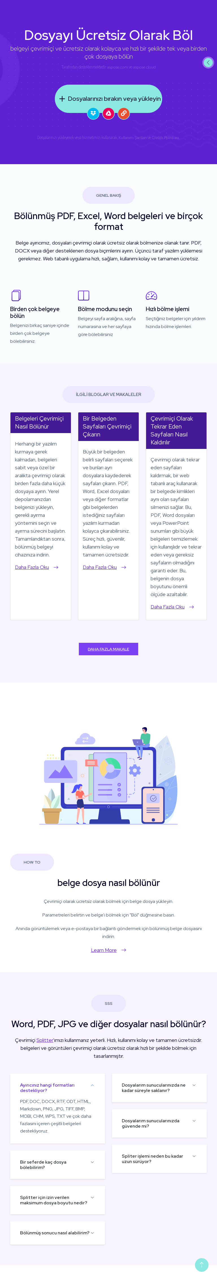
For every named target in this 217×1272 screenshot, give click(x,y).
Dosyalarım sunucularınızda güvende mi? (150, 1123)
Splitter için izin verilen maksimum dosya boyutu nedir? (53, 1200)
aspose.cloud (144, 67)
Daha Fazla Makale (108, 649)
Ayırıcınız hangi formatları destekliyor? (47, 1087)
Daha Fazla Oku (36, 567)
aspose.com (117, 67)
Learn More (108, 950)
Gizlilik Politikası (165, 137)
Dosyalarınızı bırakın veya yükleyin (109, 98)
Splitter (44, 1040)
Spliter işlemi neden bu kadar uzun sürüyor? (152, 1158)
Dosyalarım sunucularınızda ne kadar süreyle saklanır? (154, 1087)
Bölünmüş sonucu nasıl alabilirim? (55, 1233)
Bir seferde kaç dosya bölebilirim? (43, 1164)
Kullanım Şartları (133, 137)
